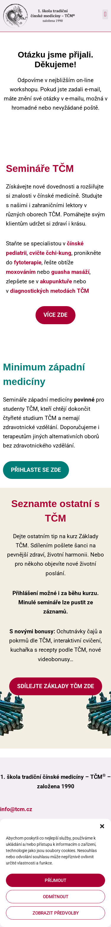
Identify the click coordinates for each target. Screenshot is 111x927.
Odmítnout (55, 896)
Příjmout (55, 880)
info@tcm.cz (16, 809)
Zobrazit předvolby (56, 913)
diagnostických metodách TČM (49, 290)
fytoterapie (27, 262)
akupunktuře (56, 281)
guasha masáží (70, 271)
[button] (102, 826)
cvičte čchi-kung (50, 253)
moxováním (21, 271)
